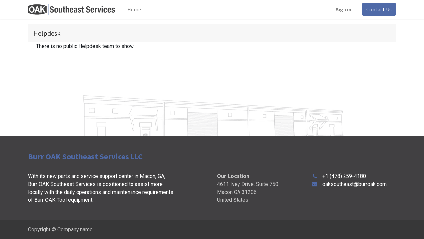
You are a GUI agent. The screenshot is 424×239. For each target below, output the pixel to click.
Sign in (343, 9)
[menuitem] (134, 9)
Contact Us (379, 9)
